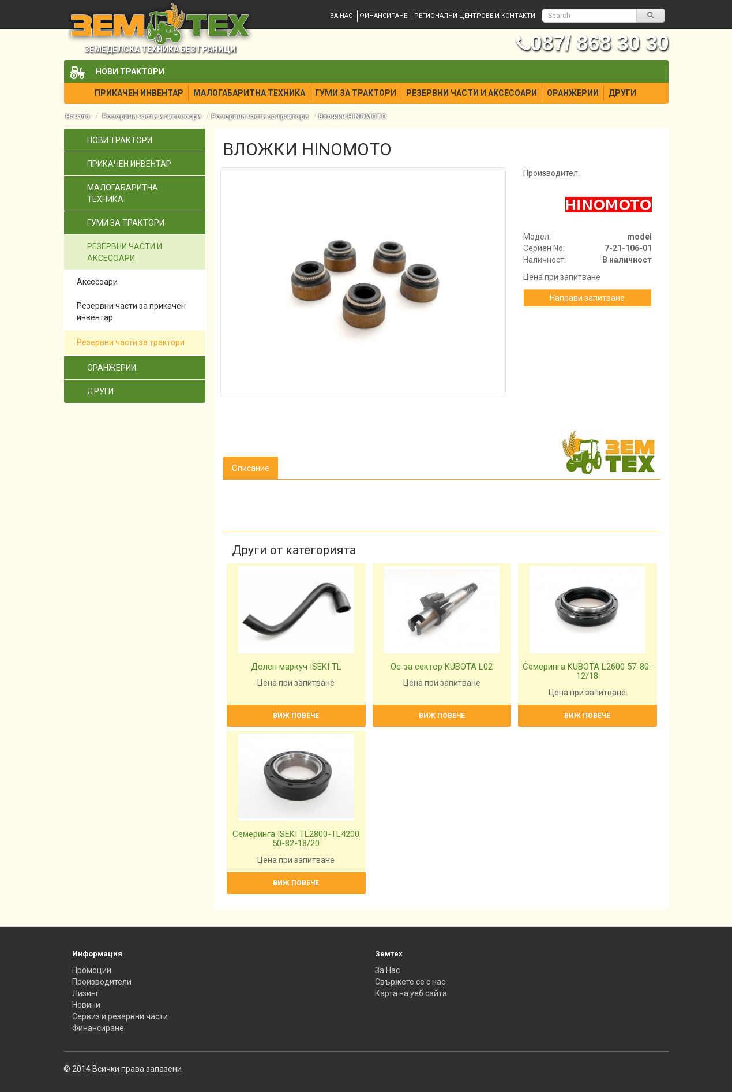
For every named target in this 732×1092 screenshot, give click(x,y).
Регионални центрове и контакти (474, 16)
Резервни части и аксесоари (471, 93)
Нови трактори (130, 71)
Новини (86, 1004)
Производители (102, 981)
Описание (250, 468)
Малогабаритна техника (249, 93)
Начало (77, 117)
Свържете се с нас (410, 981)
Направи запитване (587, 297)
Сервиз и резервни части (120, 1016)
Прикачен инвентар (139, 93)
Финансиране (383, 16)
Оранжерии (573, 93)
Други (622, 93)
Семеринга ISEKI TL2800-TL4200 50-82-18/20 (295, 839)
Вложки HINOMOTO (352, 117)
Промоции (91, 970)
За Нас (387, 970)
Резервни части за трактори (259, 117)
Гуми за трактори (355, 93)
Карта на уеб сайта (411, 993)
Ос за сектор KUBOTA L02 (442, 666)
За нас (341, 16)
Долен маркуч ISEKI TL (296, 666)
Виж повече (296, 716)
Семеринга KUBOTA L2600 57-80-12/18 (587, 671)
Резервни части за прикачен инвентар (131, 311)
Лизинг (85, 993)
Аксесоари (97, 281)
